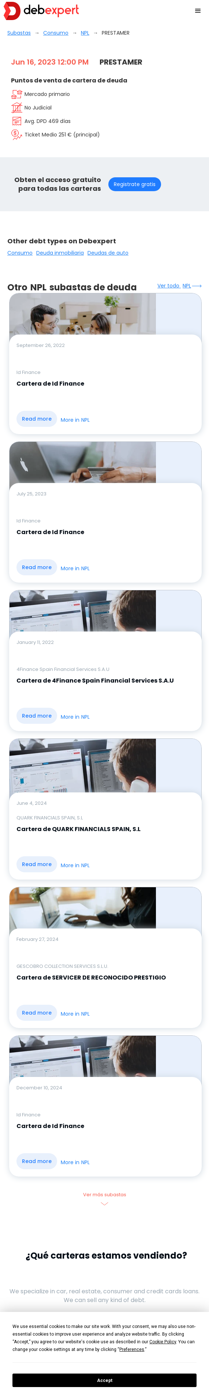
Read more (37, 418)
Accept (104, 1380)
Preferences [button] (131, 1349)
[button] (198, 11)
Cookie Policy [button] (162, 1341)
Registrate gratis (135, 184)
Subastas (19, 32)
